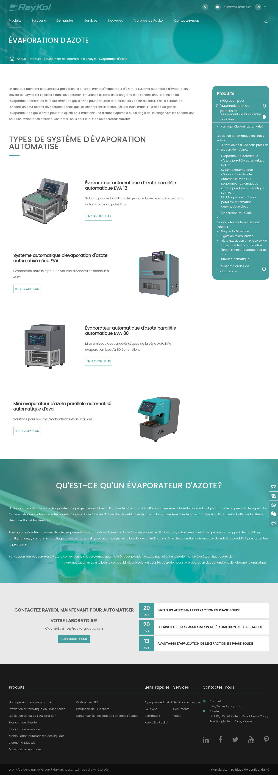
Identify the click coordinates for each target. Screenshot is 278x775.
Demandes (152, 716)
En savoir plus (99, 216)
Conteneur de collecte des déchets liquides (107, 716)
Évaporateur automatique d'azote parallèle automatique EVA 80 (130, 331)
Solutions (150, 709)
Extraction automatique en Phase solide (240, 138)
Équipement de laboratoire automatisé (36, 562)
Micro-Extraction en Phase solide (244, 240)
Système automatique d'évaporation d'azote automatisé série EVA (60, 258)
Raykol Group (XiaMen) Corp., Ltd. (55, 769)
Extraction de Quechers (92, 709)
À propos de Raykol (158, 702)
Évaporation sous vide (236, 213)
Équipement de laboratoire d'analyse (70, 59)
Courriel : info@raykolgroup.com (74, 628)
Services (181, 688)
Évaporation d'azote (113, 59)
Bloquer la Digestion (235, 231)
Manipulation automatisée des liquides (238, 224)
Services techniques (187, 702)
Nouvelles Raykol (156, 722)
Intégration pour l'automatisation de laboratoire (232, 106)
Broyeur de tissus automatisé (241, 245)
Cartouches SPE (87, 702)
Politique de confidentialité (250, 769)
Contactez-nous (74, 638)
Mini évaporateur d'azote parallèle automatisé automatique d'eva (62, 406)
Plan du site (219, 769)
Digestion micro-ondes (237, 236)
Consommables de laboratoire (232, 269)
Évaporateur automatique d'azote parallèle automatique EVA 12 (130, 185)
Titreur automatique (235, 259)
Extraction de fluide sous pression (244, 145)
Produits (35, 59)
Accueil (22, 59)
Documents (181, 709)
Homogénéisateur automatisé (242, 126)
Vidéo (177, 716)
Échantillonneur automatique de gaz (244, 252)
